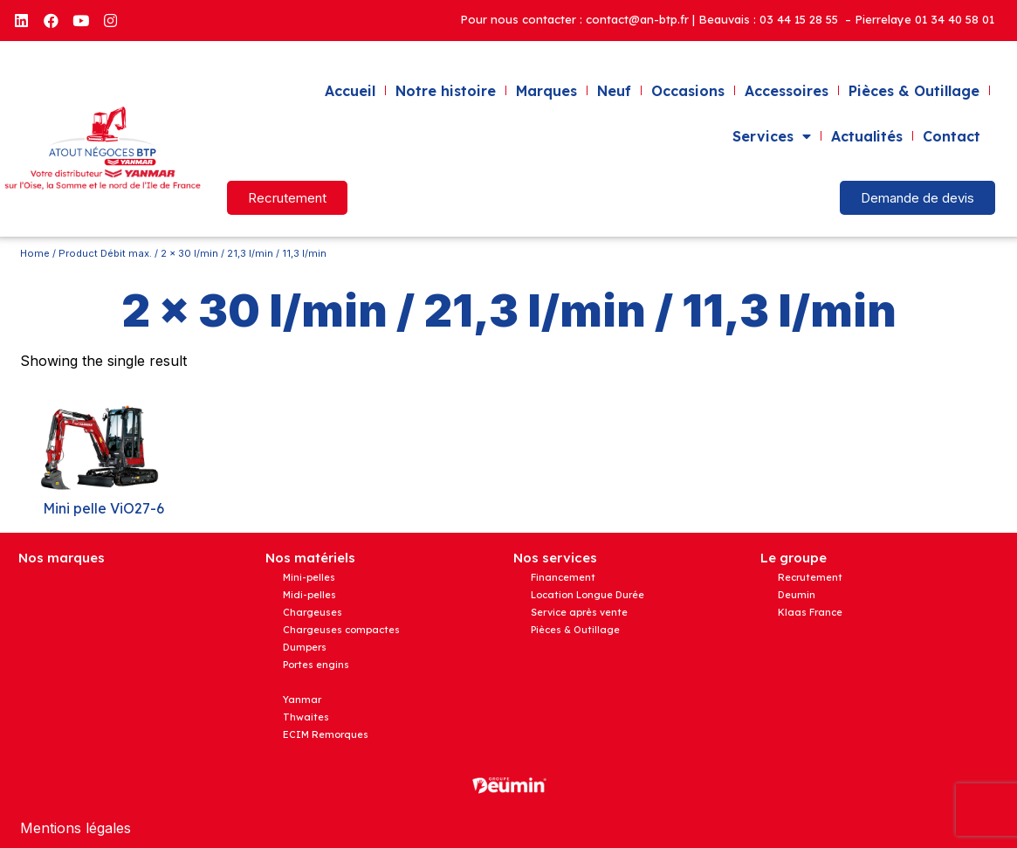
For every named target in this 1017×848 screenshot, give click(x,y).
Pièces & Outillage (914, 91)
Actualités (867, 136)
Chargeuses (312, 612)
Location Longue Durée (587, 595)
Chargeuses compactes (341, 630)
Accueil (350, 91)
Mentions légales (75, 828)
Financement (563, 577)
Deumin (796, 595)
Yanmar (302, 699)
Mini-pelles (309, 577)
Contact (951, 136)
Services (771, 136)
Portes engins (316, 664)
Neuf (614, 91)
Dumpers (304, 647)
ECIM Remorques (325, 734)
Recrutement (810, 577)
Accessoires (786, 91)
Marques (546, 91)
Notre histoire (445, 91)
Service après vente (579, 612)
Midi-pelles (309, 595)
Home (35, 253)
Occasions (688, 91)
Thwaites (306, 717)
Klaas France (810, 612)
